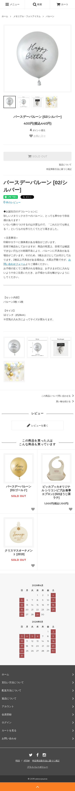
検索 (37, 4)
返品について (65, 164)
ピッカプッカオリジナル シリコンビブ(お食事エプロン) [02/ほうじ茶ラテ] (56, 492)
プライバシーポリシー (37, 767)
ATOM (27, 760)
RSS (18, 760)
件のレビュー (12, 202)
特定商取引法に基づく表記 (59, 169)
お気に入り (37, 136)
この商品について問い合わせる (58, 396)
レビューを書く (37, 425)
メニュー (12, 4)
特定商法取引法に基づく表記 (45, 760)
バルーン (50, 16)
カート (62, 4)
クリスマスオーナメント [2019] (19, 552)
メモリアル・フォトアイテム (27, 16)
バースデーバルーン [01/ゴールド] (18, 488)
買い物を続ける (65, 401)
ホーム (5, 16)
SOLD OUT (37, 156)
